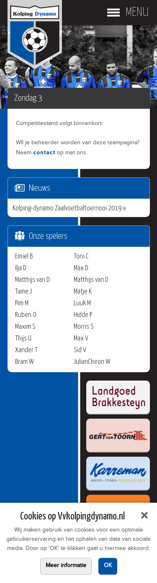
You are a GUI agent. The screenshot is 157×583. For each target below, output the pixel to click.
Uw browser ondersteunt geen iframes (70, 481)
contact (44, 153)
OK (108, 566)
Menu (137, 12)
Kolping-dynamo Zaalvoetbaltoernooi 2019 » (69, 208)
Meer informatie (66, 566)
